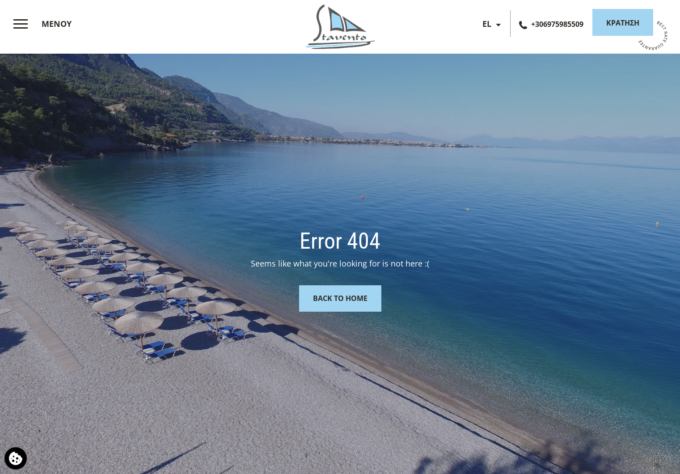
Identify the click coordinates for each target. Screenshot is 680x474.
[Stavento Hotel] (339, 24)
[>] (44, 24)
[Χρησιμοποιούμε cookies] (15, 458)
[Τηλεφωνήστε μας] (551, 24)
